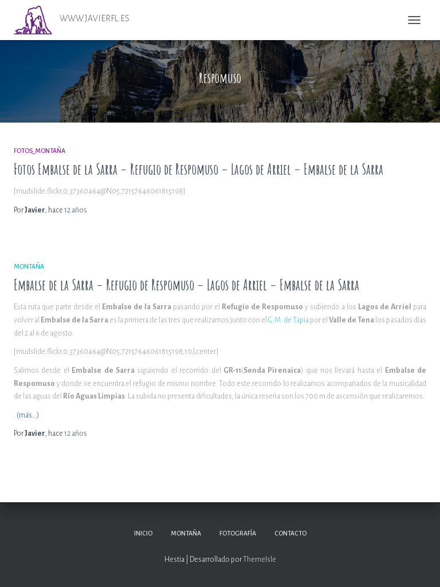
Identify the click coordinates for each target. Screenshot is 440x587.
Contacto (290, 533)
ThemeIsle (259, 560)
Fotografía (237, 533)
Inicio (143, 533)
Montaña (29, 266)
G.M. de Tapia (288, 320)
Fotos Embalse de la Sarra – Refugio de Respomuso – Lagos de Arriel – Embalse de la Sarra (198, 169)
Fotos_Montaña (39, 150)
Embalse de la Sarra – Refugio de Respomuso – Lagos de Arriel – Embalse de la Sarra (186, 285)
